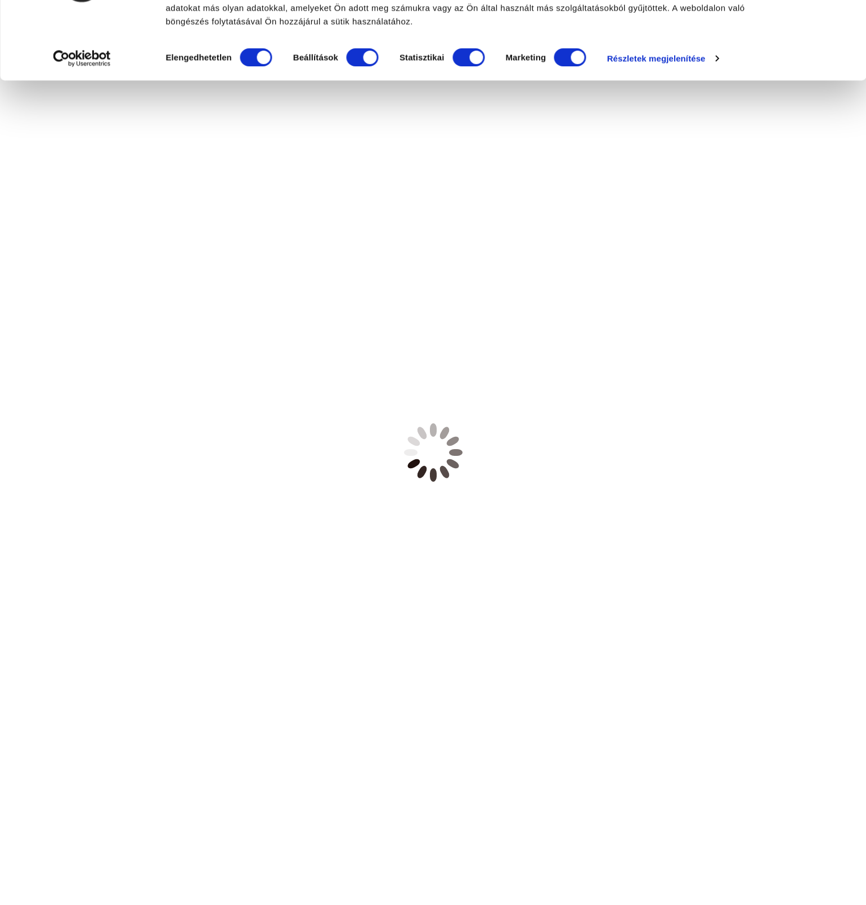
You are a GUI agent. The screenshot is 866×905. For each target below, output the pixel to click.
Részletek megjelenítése (196, 148)
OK (772, 29)
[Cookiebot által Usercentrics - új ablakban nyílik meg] (73, 148)
